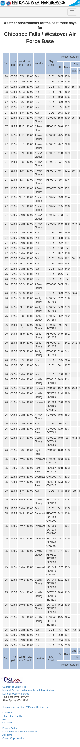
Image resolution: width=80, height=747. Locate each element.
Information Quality (12, 716)
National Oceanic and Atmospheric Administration (28, 690)
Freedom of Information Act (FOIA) (20, 731)
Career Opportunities (13, 738)
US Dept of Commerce (14, 687)
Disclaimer (7, 712)
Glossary (7, 722)
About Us (7, 735)
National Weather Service (15, 693)
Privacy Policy (9, 728)
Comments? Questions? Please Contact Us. (25, 707)
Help (4, 719)
